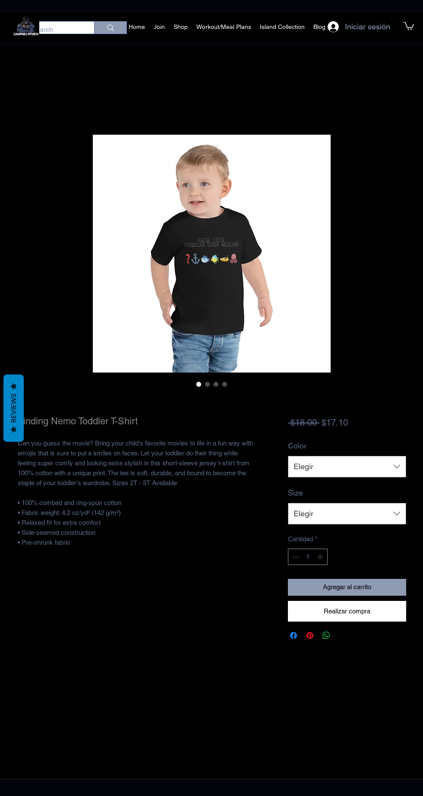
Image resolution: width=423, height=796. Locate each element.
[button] (409, 25)
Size (295, 492)
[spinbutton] (308, 557)
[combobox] (347, 466)
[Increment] (321, 557)
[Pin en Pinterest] (310, 635)
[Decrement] (295, 557)
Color (297, 445)
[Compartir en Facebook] (293, 635)
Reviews (14, 408)
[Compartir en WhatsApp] (326, 635)
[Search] (53, 30)
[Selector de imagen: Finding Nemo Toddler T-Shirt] (199, 384)
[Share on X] (343, 635)
